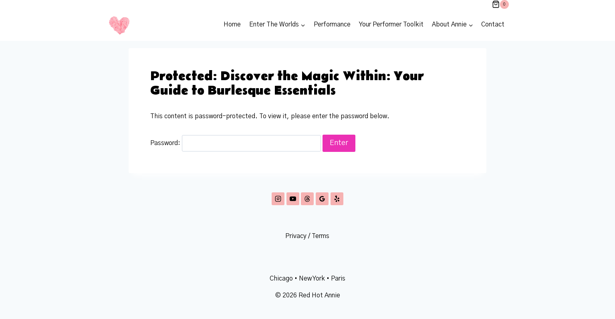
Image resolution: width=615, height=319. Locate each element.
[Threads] (307, 198)
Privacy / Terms (307, 236)
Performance (332, 24)
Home (232, 24)
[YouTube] (292, 198)
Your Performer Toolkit (391, 24)
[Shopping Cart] (500, 4)
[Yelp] (337, 198)
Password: (235, 143)
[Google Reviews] (322, 198)
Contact (492, 24)
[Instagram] (278, 198)
